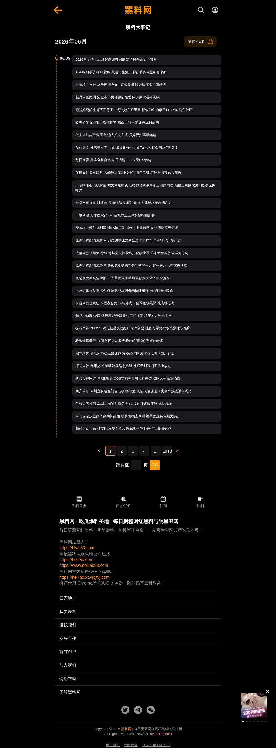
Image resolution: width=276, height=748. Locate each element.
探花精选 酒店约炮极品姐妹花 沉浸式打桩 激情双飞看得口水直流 (124, 353)
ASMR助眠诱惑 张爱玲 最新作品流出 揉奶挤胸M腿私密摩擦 (120, 72)
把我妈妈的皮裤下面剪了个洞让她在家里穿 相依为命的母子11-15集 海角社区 (133, 110)
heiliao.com (163, 734)
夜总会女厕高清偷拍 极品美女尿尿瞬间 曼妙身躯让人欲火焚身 (122, 278)
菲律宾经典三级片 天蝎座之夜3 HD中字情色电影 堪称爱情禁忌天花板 (128, 173)
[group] (254, 705)
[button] (243, 721)
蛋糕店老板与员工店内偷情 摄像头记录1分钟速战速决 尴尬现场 (123, 404)
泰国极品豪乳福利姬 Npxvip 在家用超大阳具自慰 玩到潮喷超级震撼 (126, 228)
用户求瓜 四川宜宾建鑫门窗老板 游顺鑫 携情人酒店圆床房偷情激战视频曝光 (133, 391)
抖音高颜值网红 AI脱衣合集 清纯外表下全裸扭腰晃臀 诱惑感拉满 (124, 303)
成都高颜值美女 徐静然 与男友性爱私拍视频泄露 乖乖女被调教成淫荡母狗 (131, 253)
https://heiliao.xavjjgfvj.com (84, 577)
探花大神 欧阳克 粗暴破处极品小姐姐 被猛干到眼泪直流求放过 (123, 366)
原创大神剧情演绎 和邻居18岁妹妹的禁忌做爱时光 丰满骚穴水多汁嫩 (128, 240)
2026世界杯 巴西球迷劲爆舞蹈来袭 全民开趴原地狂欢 (116, 59)
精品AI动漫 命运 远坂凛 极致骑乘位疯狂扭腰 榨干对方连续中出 (123, 316)
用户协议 (113, 745)
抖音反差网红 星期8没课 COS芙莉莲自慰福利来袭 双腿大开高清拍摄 (127, 378)
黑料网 (126, 729)
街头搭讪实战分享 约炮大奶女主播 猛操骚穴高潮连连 (115, 135)
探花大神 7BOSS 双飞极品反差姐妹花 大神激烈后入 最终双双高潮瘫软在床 (132, 328)
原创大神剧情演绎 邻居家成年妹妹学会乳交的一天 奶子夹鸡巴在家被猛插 (131, 265)
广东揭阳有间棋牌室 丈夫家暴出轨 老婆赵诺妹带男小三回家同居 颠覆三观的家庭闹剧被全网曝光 (145, 187)
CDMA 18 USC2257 (156, 745)
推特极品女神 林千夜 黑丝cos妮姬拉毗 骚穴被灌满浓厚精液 (120, 85)
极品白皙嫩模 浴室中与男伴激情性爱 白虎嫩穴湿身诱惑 (117, 97)
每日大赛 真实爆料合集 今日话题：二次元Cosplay (113, 160)
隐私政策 (130, 745)
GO (155, 465)
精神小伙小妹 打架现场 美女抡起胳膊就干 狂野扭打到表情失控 (123, 429)
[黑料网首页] (138, 10)
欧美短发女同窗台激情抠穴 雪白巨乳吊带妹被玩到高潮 (117, 122)
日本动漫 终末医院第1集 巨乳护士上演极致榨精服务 (115, 215)
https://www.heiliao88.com (83, 565)
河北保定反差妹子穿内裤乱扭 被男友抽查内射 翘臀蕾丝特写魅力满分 (127, 416)
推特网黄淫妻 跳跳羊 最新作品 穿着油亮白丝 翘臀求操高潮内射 (123, 203)
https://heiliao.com (76, 559)
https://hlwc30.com (76, 548)
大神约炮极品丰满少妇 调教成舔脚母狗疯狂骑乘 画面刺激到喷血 (124, 291)
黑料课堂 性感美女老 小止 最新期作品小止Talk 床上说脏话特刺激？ (126, 147)
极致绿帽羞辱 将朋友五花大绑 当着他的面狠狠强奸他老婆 (119, 341)
